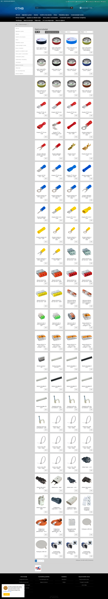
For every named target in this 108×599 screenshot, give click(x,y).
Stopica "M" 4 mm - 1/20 (56, 217)
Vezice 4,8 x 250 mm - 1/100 (41, 467)
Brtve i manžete (20, 17)
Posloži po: (63, 31)
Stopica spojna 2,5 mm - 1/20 (87, 176)
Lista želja (84, 585)
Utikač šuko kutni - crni (87, 488)
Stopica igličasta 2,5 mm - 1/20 (41, 217)
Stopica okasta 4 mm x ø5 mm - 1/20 (71, 238)
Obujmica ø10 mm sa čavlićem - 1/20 (87, 407)
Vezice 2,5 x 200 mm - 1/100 (87, 427)
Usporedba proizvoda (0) (52, 32)
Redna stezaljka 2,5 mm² (56, 366)
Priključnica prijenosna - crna (56, 508)
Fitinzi (55, 15)
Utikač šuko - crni (86, 467)
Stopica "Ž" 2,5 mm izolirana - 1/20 (72, 176)
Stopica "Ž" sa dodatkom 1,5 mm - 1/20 (56, 134)
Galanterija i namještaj (79, 17)
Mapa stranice (44, 582)
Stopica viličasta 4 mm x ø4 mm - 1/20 (41, 260)
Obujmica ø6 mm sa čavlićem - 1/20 (56, 407)
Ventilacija (19, 20)
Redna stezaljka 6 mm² (86, 366)
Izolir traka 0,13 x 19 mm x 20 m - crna (41, 48)
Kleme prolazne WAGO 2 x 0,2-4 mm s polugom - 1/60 (86, 302)
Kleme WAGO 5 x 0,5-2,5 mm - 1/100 (57, 301)
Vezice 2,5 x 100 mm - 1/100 (72, 427)
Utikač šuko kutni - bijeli (41, 508)
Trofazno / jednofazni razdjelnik (87, 509)
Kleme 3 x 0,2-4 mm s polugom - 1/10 (56, 324)
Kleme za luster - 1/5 (41, 366)
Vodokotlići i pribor (65, 17)
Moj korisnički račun (84, 579)
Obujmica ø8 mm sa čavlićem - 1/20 (72, 407)
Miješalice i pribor (27, 15)
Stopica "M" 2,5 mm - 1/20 (72, 154)
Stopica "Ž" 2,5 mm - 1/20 (87, 154)
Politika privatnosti (23, 582)
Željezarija (37, 20)
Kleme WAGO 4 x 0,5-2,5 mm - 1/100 (87, 280)
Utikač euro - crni (71, 487)
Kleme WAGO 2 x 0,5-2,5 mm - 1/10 (71, 259)
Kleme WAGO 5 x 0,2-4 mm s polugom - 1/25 (86, 346)
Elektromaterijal (28, 20)
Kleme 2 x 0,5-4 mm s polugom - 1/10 (71, 324)
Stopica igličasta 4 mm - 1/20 (57, 259)
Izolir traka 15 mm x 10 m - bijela (56, 91)
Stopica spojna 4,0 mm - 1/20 (41, 237)
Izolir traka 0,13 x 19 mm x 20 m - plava (72, 49)
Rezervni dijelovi (60, 20)
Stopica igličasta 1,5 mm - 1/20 (56, 154)
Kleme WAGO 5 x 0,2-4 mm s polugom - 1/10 (71, 346)
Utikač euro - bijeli (56, 487)
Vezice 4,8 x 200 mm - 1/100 (86, 447)
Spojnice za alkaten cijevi (34, 17)
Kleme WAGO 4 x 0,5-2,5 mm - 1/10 (71, 280)
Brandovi (64, 579)
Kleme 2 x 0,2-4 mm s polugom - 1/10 (41, 324)
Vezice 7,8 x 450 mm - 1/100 (71, 467)
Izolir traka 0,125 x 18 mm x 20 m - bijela (41, 70)
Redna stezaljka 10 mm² (56, 386)
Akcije (64, 582)
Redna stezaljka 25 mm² (41, 407)
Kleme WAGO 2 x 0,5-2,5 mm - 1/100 (87, 259)
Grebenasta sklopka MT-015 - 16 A (71, 553)
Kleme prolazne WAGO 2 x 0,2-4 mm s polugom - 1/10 (71, 302)
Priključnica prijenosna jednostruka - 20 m (56, 531)
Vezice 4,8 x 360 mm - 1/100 (56, 467)
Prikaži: (82, 31)
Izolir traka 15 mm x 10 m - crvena (71, 70)
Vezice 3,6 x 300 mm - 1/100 (71, 447)
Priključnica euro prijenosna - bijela (71, 508)
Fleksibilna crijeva (64, 15)
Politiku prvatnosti (7, 591)
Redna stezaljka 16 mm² (87, 386)
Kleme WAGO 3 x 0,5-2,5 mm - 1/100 (57, 280)
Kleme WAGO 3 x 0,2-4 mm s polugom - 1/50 (56, 346)
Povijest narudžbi (84, 582)
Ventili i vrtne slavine (46, 15)
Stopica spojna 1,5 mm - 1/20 (71, 133)
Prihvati (6, 594)
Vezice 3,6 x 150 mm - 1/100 (41, 447)
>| (42, 560)
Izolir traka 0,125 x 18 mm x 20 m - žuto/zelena (86, 49)
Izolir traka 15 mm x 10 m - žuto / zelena (41, 92)
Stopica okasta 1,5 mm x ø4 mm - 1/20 (87, 134)
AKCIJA (18, 15)
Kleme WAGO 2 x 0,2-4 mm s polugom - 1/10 (86, 324)
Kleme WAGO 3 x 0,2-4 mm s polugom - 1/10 (41, 346)
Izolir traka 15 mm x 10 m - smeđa (86, 91)
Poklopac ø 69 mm (87, 529)
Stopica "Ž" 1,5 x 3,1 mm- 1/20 (41, 112)
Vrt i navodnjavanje (48, 20)
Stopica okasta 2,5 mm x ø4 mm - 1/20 (41, 197)
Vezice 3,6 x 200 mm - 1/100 (56, 447)
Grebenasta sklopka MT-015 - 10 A (56, 553)
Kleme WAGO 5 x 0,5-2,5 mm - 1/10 (41, 301)
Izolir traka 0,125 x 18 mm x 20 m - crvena (56, 49)
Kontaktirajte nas (44, 579)
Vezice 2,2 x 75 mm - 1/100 (56, 427)
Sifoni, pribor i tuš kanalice (50, 17)
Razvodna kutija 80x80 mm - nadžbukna (71, 530)
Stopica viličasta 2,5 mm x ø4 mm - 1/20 (87, 197)
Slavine (36, 15)
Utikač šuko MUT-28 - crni (41, 488)
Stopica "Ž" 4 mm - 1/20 (72, 217)
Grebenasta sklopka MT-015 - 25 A (86, 553)
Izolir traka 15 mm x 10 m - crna (56, 70)
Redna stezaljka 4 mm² (71, 366)
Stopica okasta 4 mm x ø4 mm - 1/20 (56, 238)
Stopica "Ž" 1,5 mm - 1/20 (71, 112)
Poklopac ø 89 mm (41, 551)
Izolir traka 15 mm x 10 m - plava (86, 70)
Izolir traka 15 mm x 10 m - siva (71, 91)
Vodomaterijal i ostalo (77, 15)
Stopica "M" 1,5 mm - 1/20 (57, 112)
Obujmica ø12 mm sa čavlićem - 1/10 (41, 427)
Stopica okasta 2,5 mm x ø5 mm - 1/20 (72, 197)
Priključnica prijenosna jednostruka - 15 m (41, 530)
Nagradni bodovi (24, 579)
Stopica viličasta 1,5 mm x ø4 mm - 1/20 (41, 155)
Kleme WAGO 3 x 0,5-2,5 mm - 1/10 (41, 280)
